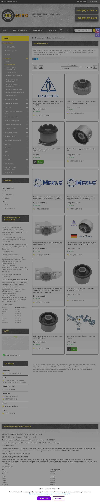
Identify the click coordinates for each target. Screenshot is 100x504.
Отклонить (58, 498)
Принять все (44, 498)
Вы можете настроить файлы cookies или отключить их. (49, 494)
